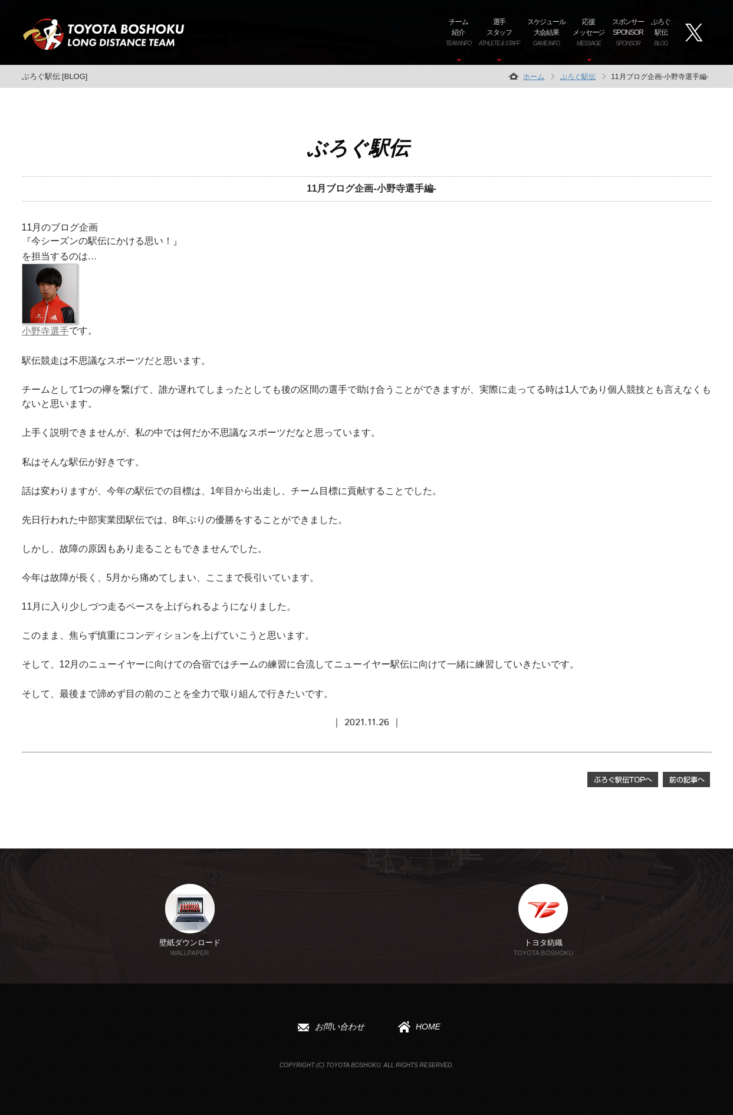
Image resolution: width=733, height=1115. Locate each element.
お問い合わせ (328, 1029)
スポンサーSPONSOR (628, 32)
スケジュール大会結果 (546, 32)
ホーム (533, 77)
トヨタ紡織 (544, 920)
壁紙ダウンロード (190, 920)
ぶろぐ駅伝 (660, 32)
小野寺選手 (45, 331)
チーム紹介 (458, 32)
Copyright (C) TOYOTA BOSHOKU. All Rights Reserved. (366, 1069)
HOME (417, 1029)
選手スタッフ (499, 32)
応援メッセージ (588, 32)
